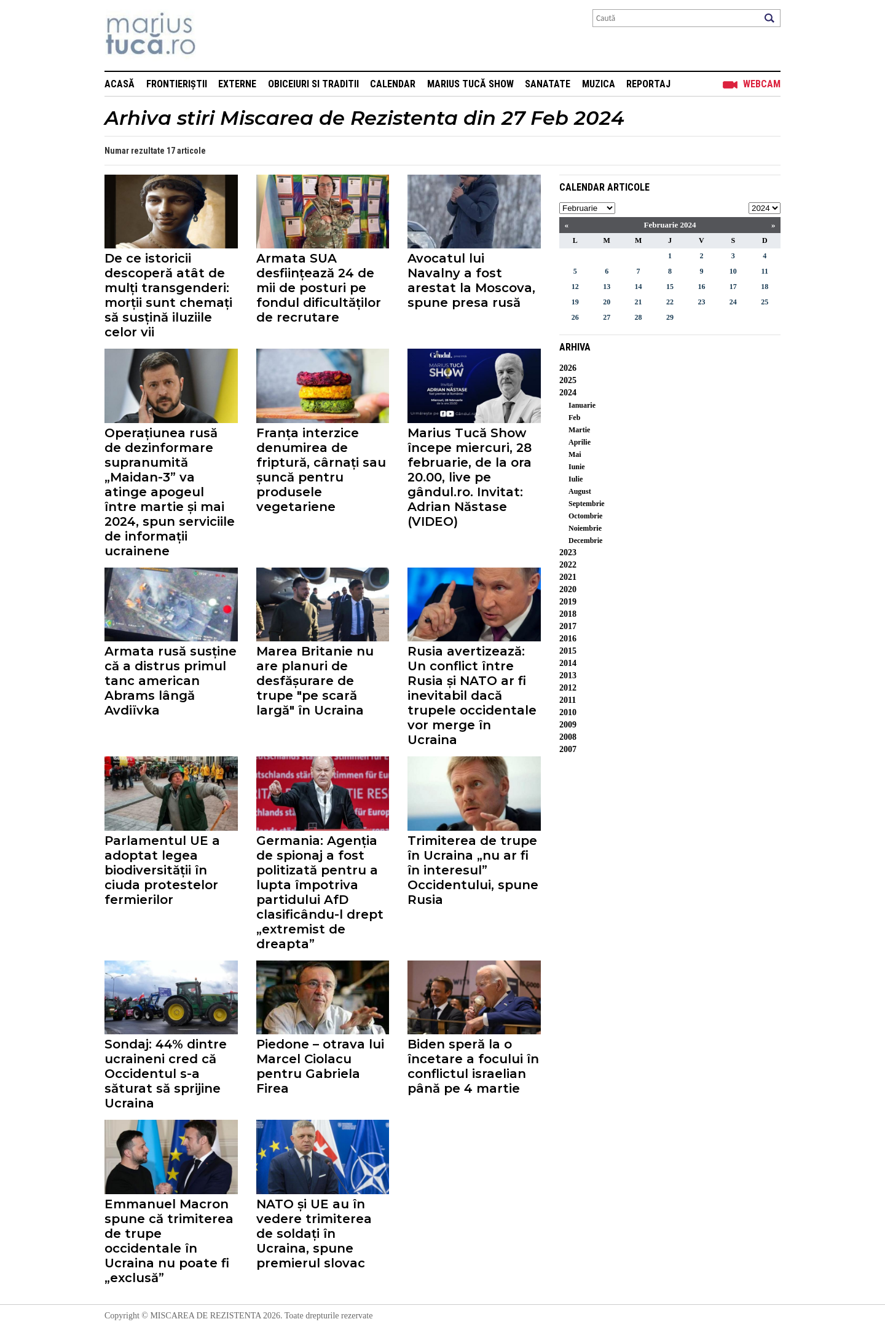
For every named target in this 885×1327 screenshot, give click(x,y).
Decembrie (585, 540)
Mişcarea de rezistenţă (216, 35)
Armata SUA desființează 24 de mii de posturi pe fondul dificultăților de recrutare (318, 288)
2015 (567, 651)
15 (670, 286)
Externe (237, 84)
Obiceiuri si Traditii (313, 84)
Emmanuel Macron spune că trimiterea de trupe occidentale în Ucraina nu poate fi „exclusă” (169, 1241)
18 (764, 286)
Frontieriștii (176, 84)
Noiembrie (585, 528)
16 (701, 286)
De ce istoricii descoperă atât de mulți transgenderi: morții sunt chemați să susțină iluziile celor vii (168, 295)
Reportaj (648, 84)
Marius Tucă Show (470, 84)
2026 (567, 368)
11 (764, 271)
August (579, 491)
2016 (567, 638)
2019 (567, 601)
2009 (567, 724)
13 (606, 286)
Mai (574, 454)
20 (606, 302)
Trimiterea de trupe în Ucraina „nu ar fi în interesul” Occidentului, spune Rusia (472, 870)
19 (575, 302)
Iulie (575, 479)
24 (733, 302)
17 (733, 286)
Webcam (762, 84)
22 (670, 302)
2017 (567, 626)
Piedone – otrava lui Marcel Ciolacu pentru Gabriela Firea (320, 1066)
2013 (567, 675)
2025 (567, 380)
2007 (567, 749)
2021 (567, 577)
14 (638, 286)
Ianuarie (582, 405)
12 (575, 286)
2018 (567, 614)
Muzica (598, 84)
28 (638, 317)
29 (670, 317)
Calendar (392, 84)
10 (733, 271)
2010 (567, 712)
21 (638, 302)
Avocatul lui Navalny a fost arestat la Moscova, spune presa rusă (471, 280)
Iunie (576, 466)
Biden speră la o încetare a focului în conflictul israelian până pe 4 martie (473, 1066)
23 (701, 302)
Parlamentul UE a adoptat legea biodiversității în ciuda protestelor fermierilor (162, 870)
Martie (579, 430)
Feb (574, 417)
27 (606, 317)
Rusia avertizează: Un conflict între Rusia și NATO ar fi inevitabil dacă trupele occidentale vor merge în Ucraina (472, 695)
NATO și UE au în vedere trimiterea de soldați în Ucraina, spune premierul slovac (314, 1233)
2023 (567, 552)
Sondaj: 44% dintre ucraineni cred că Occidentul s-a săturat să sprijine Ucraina (165, 1074)
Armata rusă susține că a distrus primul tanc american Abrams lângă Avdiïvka (170, 681)
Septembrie (586, 503)
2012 (567, 687)
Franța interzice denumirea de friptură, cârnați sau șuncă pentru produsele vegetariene (321, 470)
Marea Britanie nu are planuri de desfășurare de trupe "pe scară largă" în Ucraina (315, 681)
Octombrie (585, 516)
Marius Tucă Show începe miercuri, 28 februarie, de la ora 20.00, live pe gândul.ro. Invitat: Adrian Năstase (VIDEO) (469, 477)
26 (575, 317)
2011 (567, 700)
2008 (567, 737)
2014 (567, 663)
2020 (567, 589)
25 (764, 302)
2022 (567, 564)
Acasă (119, 84)
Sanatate (547, 84)
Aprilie (579, 442)
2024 (567, 392)
